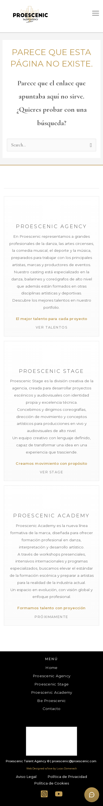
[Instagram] (44, 794)
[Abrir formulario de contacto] (91, 794)
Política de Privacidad (67, 777)
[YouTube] (59, 794)
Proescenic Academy (51, 692)
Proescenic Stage (51, 684)
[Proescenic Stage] (51, 411)
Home (51, 667)
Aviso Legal (26, 777)
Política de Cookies (51, 783)
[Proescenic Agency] (51, 266)
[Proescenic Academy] (51, 555)
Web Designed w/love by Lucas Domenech (51, 768)
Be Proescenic (51, 700)
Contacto (51, 708)
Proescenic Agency (52, 676)
